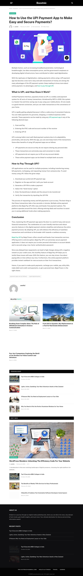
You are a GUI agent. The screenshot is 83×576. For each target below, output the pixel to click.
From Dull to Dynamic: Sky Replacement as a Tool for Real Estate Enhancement (58, 325)
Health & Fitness (45, 569)
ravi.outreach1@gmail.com (26, 569)
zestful (16, 26)
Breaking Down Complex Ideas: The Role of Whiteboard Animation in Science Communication (24, 326)
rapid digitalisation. (35, 276)
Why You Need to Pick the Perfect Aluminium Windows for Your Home (42, 406)
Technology (13, 457)
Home (10, 8)
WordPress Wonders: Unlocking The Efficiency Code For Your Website (39, 461)
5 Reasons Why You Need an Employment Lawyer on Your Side (40, 396)
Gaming (64, 569)
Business (15, 8)
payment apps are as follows (18, 276)
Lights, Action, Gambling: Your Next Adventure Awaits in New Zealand (42, 386)
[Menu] (11, 3)
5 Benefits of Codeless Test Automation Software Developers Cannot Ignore (44, 493)
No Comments (35, 26)
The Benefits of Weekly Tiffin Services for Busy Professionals (39, 483)
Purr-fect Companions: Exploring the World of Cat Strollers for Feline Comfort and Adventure (24, 355)
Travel (56, 569)
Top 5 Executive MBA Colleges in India (32, 376)
